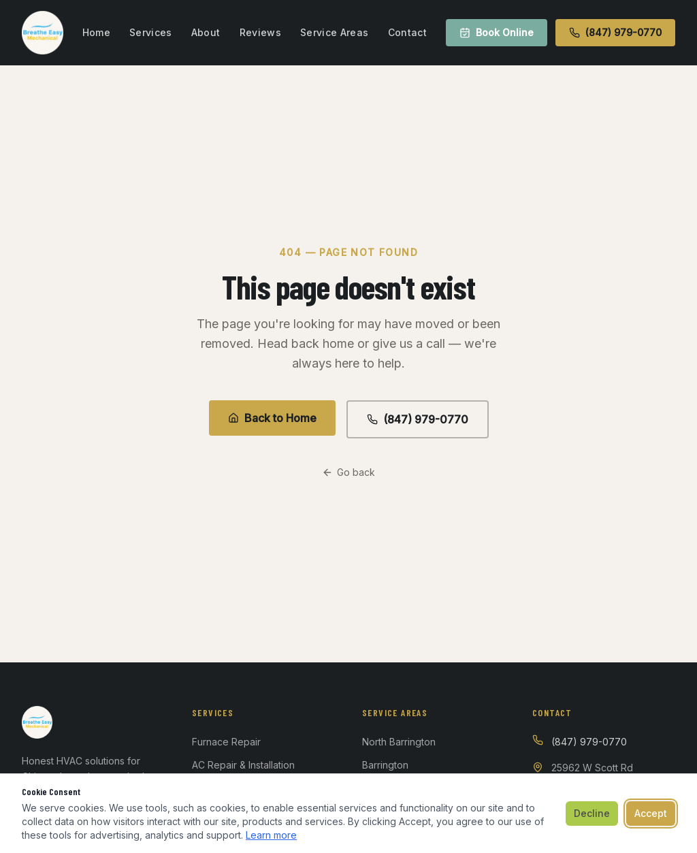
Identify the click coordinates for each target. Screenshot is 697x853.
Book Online (496, 32)
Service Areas (334, 32)
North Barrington (399, 741)
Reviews (260, 32)
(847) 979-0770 (615, 32)
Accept (650, 813)
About (206, 32)
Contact (407, 32)
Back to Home (272, 418)
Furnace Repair (226, 741)
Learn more (271, 835)
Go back (348, 472)
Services (150, 32)
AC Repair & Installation (243, 765)
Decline (592, 813)
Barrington (385, 765)
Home (96, 32)
